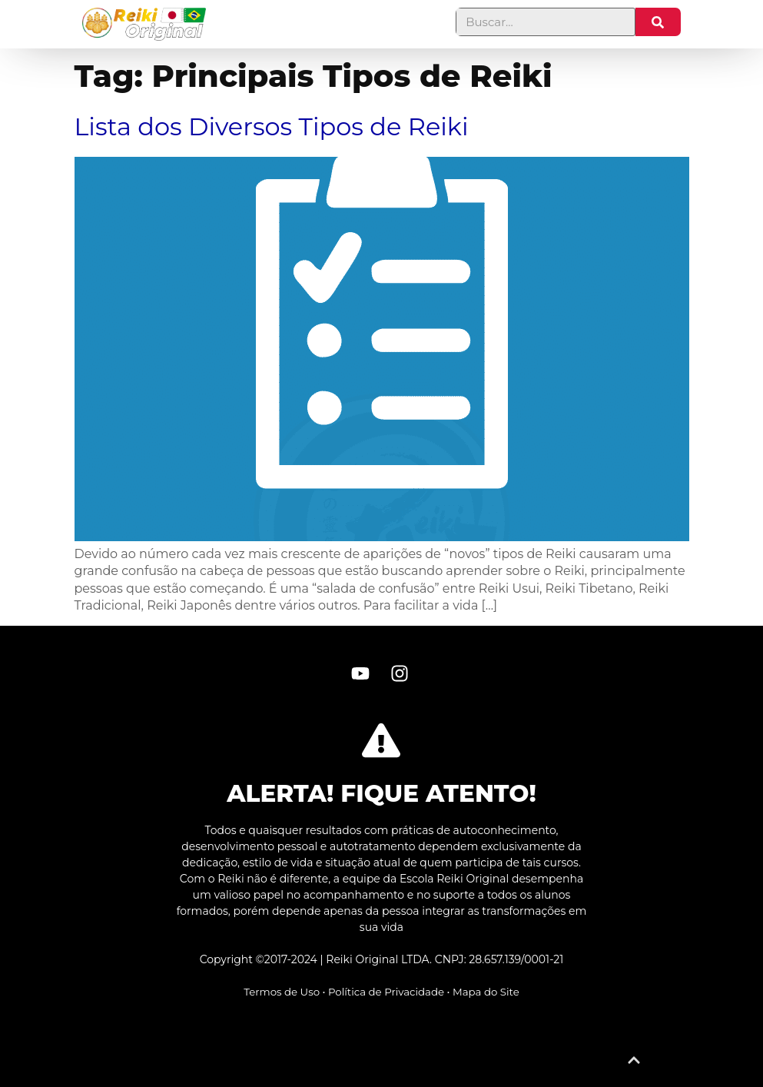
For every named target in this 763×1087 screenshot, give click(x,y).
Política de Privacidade (386, 992)
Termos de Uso (282, 992)
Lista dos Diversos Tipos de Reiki (272, 126)
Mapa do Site (486, 992)
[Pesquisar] (658, 22)
